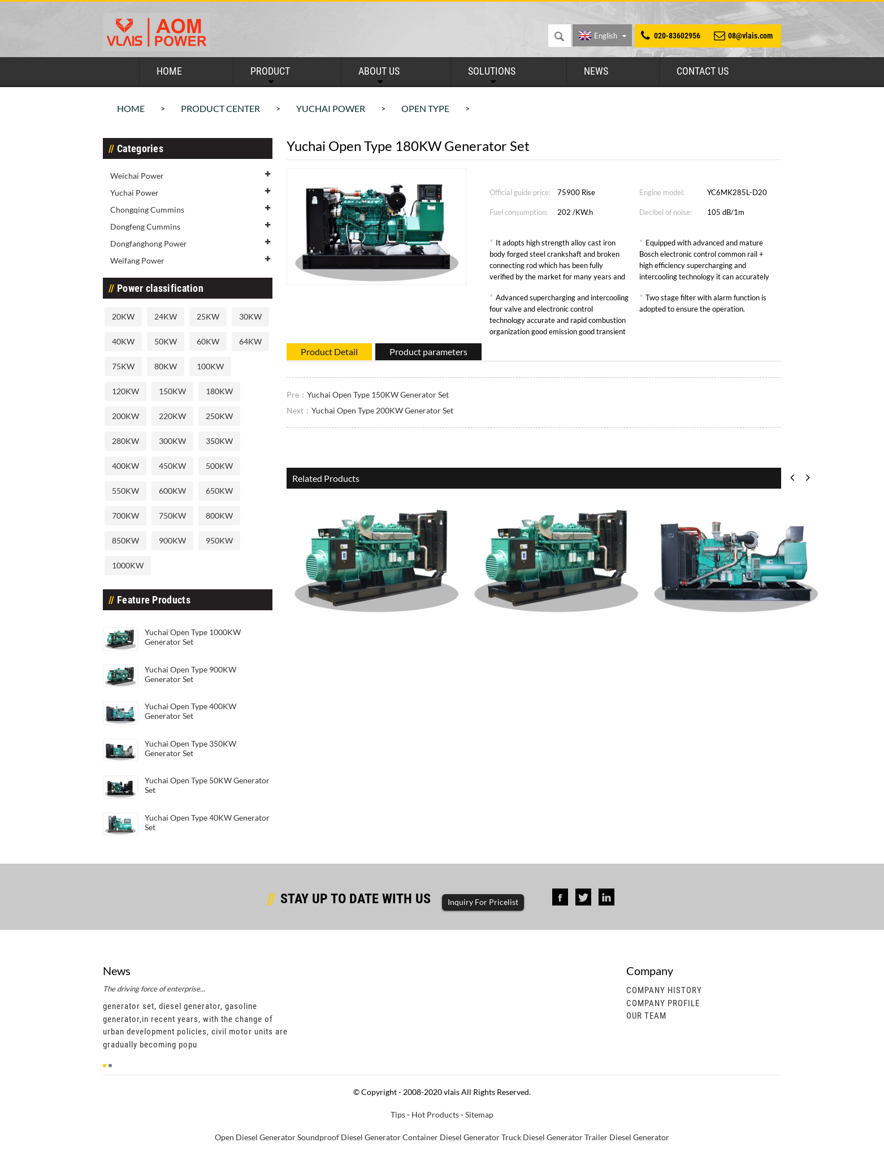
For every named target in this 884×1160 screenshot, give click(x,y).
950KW (219, 540)
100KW (210, 366)
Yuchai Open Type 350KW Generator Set (190, 748)
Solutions (491, 71)
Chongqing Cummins (147, 209)
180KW (219, 391)
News (596, 71)
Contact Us (703, 71)
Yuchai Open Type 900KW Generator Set (190, 674)
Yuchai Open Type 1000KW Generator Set (193, 636)
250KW (219, 416)
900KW (172, 540)
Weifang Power (137, 260)
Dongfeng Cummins (145, 226)
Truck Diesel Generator (542, 1137)
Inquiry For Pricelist (483, 902)
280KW (125, 441)
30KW (250, 316)
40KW (123, 341)
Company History (664, 990)
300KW (172, 441)
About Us (379, 71)
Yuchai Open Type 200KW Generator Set (382, 410)
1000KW (128, 565)
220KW (172, 416)
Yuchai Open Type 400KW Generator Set (190, 711)
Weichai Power (137, 175)
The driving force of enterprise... (154, 988)
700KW (125, 515)
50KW (165, 341)
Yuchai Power (330, 108)
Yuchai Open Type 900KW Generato (540, 630)
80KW (165, 366)
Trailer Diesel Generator (626, 1137)
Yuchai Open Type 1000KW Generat (360, 630)
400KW (125, 466)
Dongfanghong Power (148, 243)
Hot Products (435, 1114)
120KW (125, 391)
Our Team (646, 1016)
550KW (125, 490)
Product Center (220, 108)
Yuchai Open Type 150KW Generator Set (378, 394)
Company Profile (663, 1003)
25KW (208, 316)
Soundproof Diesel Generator (349, 1137)
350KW (219, 441)
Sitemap (479, 1114)
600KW (172, 490)
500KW (219, 466)
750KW (172, 515)
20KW (123, 316)
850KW (125, 540)
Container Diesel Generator (451, 1137)
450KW (172, 466)
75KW (123, 366)
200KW (125, 416)
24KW (165, 316)
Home (169, 71)
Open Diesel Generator (255, 1137)
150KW (172, 391)
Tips (398, 1114)
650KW (219, 490)
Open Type (425, 108)
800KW (219, 515)
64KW (250, 341)
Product (270, 71)
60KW (208, 341)
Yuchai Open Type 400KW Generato (719, 630)
